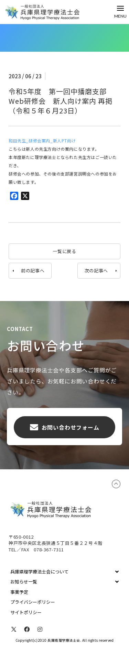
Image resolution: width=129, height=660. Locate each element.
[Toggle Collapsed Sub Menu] (64, 572)
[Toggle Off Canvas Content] (120, 12)
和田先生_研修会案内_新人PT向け (42, 140)
